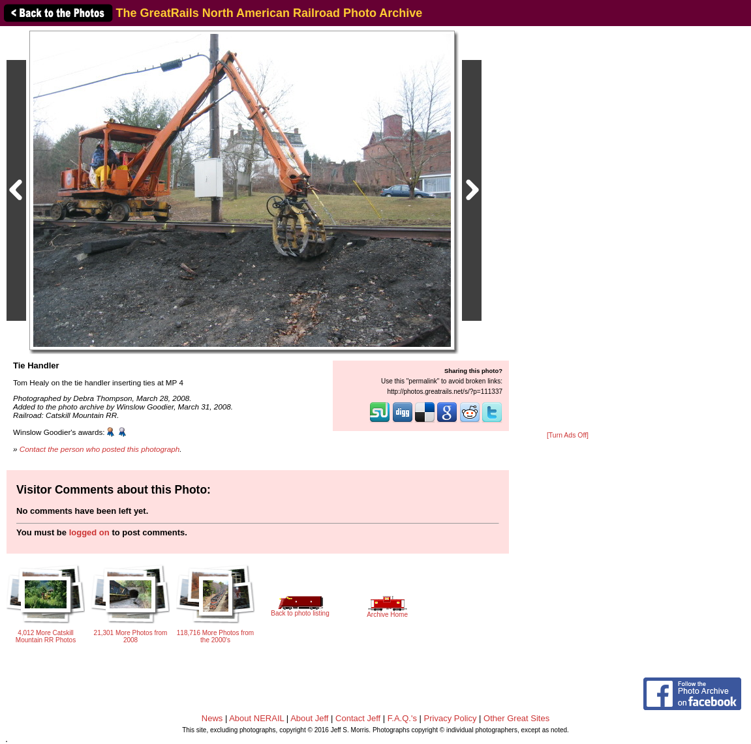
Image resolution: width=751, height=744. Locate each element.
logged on (89, 532)
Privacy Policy (450, 718)
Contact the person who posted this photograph (100, 449)
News (212, 718)
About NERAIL (256, 718)
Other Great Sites (516, 718)
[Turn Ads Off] (568, 435)
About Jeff (309, 718)
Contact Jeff (357, 718)
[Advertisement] (567, 229)
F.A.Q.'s (402, 718)
